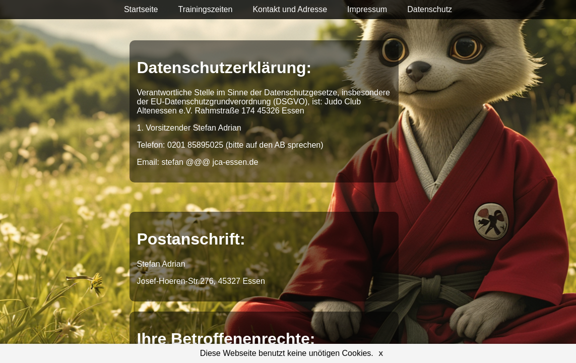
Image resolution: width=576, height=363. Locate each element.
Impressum (367, 9)
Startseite (141, 9)
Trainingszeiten (205, 9)
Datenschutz (429, 9)
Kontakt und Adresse (289, 9)
